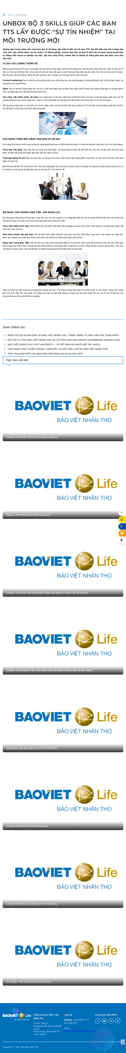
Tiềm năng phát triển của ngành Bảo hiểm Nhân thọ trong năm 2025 (45, 353)
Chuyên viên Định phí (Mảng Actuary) (27, 825)
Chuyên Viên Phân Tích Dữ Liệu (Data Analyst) (32, 436)
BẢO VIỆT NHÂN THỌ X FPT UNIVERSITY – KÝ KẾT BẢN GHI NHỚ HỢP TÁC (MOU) (54, 344)
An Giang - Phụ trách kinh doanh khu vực (28, 981)
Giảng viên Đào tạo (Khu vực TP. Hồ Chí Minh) (31, 748)
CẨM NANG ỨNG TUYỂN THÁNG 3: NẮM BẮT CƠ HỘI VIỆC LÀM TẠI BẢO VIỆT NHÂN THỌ (58, 348)
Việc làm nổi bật (17, 359)
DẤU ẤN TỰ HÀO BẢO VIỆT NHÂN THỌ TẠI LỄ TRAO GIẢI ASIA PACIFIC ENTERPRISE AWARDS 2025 (64, 339)
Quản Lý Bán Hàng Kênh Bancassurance (28, 514)
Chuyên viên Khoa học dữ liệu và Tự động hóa (31, 903)
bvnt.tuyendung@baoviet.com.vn (80, 1031)
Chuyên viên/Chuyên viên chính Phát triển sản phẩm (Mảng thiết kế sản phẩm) (49, 670)
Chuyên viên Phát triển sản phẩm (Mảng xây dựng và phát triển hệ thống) (46, 592)
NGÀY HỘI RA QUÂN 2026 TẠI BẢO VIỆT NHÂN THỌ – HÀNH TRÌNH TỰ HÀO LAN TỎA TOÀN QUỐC (63, 335)
